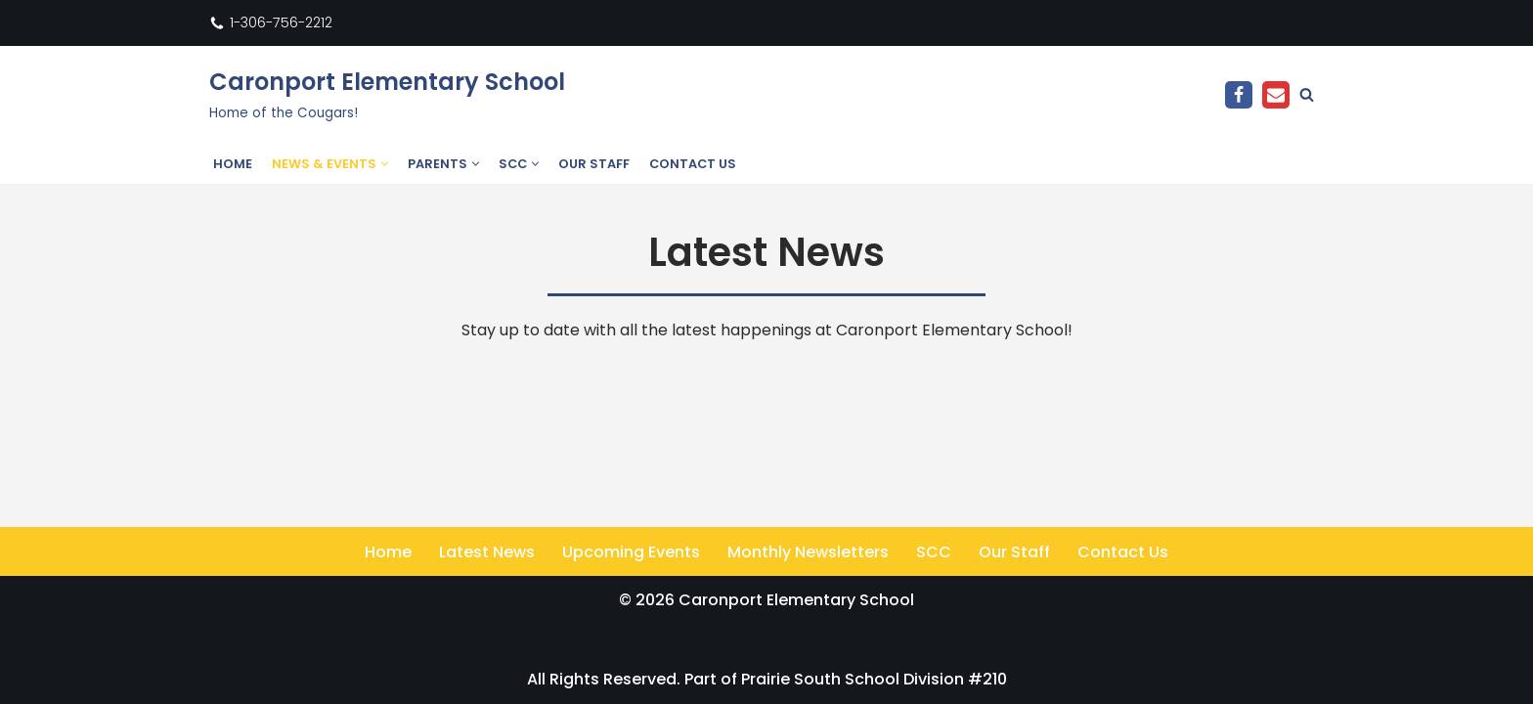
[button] (384, 163)
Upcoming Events (631, 552)
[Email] (1276, 95)
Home (232, 163)
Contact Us (692, 163)
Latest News (487, 552)
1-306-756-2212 (281, 22)
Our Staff (594, 163)
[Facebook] (1238, 95)
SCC (933, 552)
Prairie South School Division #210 (874, 679)
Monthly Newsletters (808, 552)
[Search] (1306, 94)
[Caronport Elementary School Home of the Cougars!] (387, 95)
